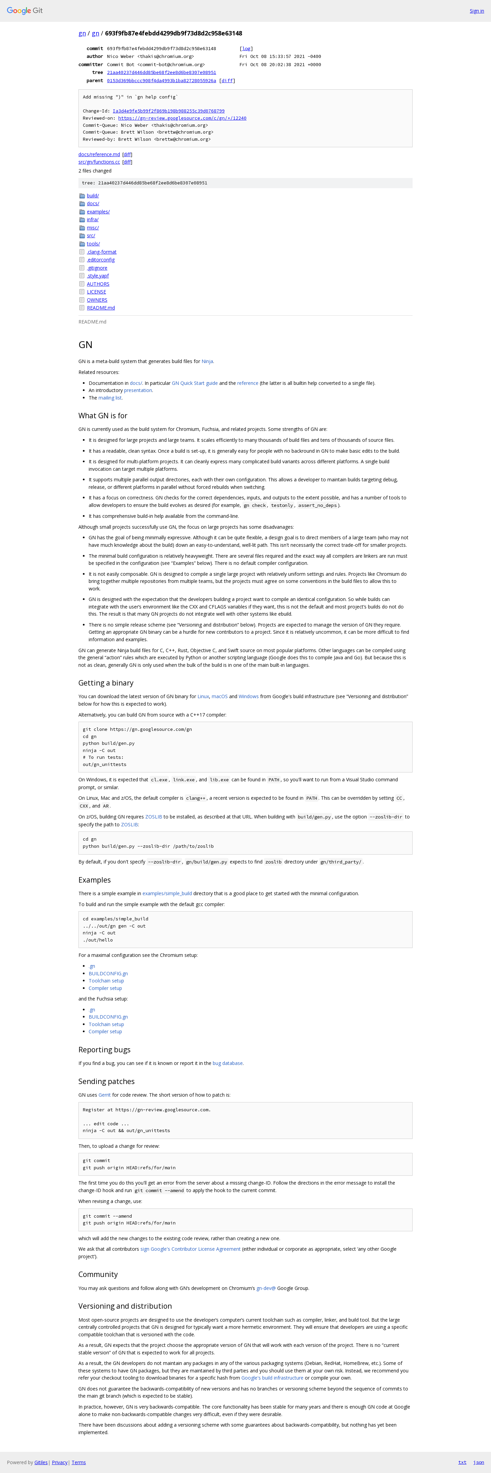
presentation (138, 390)
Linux (203, 696)
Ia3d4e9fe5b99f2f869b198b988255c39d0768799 (169, 111)
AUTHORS (98, 284)
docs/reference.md (99, 154)
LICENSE (96, 291)
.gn (92, 966)
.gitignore (97, 268)
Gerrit (105, 1095)
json (478, 1462)
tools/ (93, 243)
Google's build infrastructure (272, 1377)
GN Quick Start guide (195, 383)
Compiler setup (105, 988)
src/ (91, 235)
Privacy (60, 1462)
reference (247, 383)
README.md (101, 307)
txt (462, 1462)
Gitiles (41, 1462)
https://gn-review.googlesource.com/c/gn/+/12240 (182, 118)
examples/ (98, 211)
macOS (220, 696)
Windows (249, 696)
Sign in (477, 10)
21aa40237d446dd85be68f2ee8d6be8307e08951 (161, 72)
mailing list (110, 397)
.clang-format (102, 252)
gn (82, 33)
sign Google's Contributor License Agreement (190, 1249)
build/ (93, 195)
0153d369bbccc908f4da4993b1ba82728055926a (161, 80)
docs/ (93, 203)
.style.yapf (98, 275)
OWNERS (97, 300)
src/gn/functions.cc (99, 162)
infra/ (93, 219)
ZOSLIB (153, 816)
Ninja (207, 361)
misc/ (93, 227)
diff (227, 80)
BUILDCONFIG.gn (108, 973)
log (246, 48)
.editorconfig (101, 259)
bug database (228, 1063)
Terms (79, 1462)
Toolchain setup (106, 980)
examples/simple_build (167, 893)
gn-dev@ (266, 1288)
